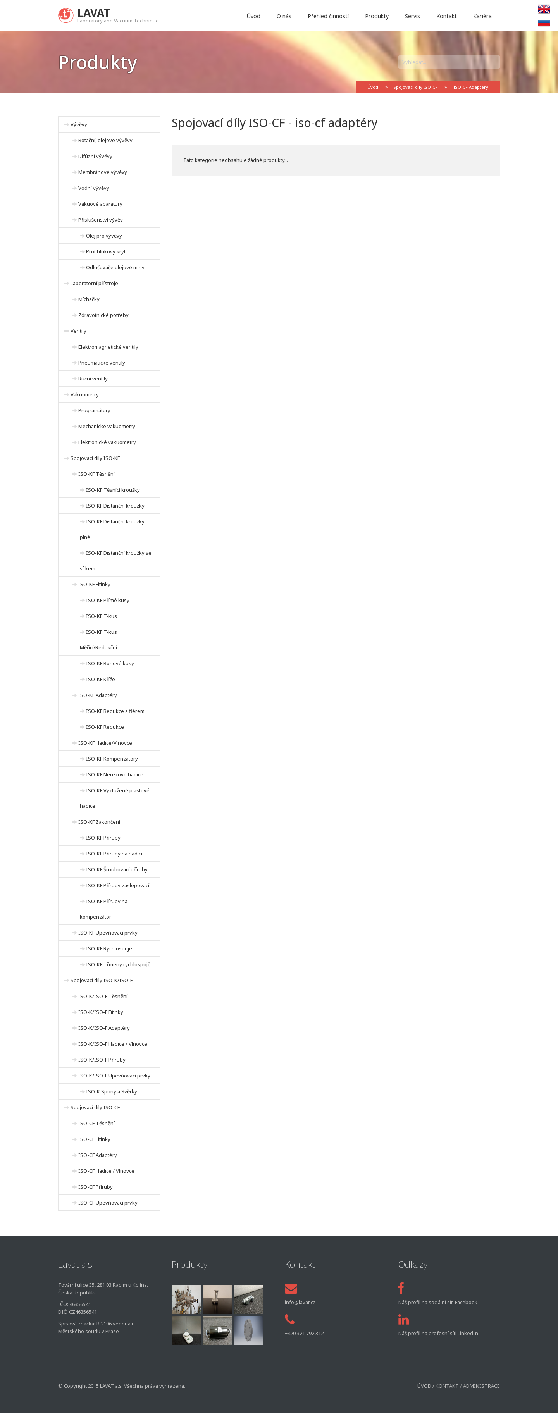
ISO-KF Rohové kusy (110, 663)
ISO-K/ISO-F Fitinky (100, 1012)
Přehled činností (328, 16)
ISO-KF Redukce (105, 726)
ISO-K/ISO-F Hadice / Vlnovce (112, 1043)
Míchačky (89, 299)
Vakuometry (85, 394)
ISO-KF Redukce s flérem (115, 710)
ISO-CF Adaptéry (471, 87)
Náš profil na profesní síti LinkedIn (438, 1333)
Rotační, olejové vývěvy (105, 140)
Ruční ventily (93, 378)
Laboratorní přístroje (94, 283)
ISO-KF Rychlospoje (109, 948)
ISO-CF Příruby (95, 1186)
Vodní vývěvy (93, 187)
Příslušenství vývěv (100, 219)
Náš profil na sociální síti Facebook (437, 1302)
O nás (284, 16)
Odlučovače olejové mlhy (115, 267)
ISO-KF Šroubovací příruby (117, 869)
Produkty (377, 16)
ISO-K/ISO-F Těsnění (102, 996)
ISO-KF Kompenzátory (112, 758)
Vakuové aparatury (100, 203)
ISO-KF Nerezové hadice (114, 774)
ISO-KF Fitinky (94, 584)
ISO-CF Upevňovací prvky (108, 1202)
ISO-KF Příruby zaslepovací (117, 885)
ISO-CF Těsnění (96, 1123)
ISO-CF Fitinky (94, 1139)
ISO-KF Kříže (100, 679)
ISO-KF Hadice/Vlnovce (105, 742)
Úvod (253, 16)
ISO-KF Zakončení (99, 821)
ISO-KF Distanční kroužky (115, 505)
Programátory (94, 410)
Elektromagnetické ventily (108, 346)
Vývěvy (79, 124)
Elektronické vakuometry (107, 442)
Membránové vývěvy (102, 172)
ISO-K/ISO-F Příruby (102, 1059)
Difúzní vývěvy (95, 156)
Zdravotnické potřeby (103, 315)
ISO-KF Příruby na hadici (114, 853)
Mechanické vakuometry (106, 426)
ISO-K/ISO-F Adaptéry (104, 1027)
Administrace (481, 1385)
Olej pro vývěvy (104, 235)
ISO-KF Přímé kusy (107, 600)
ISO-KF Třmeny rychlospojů (118, 964)
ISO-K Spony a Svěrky (111, 1091)
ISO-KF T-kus (101, 616)
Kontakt (446, 16)
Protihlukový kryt (106, 251)
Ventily (78, 330)
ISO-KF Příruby (103, 837)
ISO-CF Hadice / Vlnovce (106, 1170)
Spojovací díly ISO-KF (95, 457)
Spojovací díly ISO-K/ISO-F (102, 980)
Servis (412, 16)
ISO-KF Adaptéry (97, 695)
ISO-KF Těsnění (96, 473)
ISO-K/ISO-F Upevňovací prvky (114, 1075)
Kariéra (482, 16)
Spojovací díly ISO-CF (415, 87)
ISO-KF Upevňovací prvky (108, 932)
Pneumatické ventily (101, 362)
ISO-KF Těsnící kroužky (113, 489)
